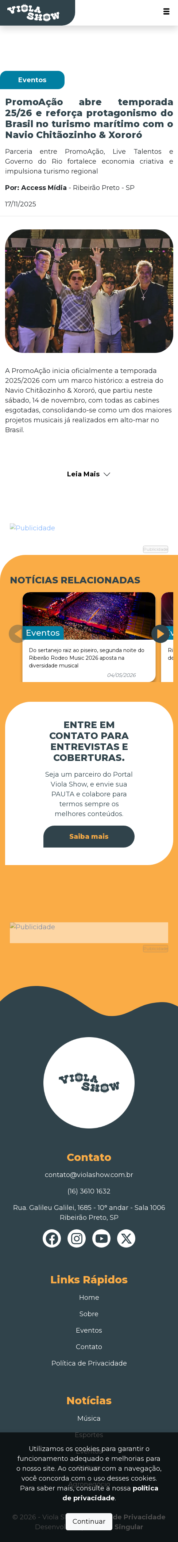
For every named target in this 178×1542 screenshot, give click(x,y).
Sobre (89, 1314)
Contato (89, 1347)
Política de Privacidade (89, 1363)
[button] (160, 634)
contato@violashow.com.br (89, 1175)
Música (89, 1419)
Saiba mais (89, 837)
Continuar (89, 1522)
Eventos (89, 1330)
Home (89, 1298)
